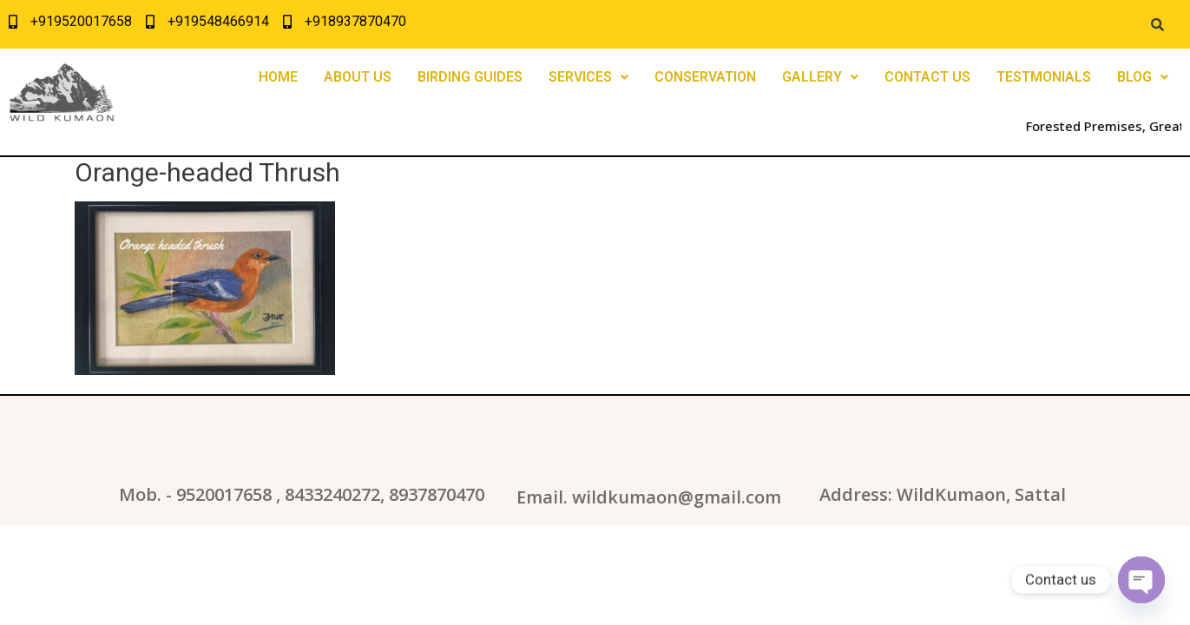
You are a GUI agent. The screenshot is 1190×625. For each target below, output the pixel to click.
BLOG (1142, 77)
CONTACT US (927, 77)
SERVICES (588, 77)
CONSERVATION (705, 77)
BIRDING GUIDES (470, 77)
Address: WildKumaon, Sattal (942, 494)
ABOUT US (357, 77)
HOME (278, 77)
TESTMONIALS (1043, 77)
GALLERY (820, 77)
